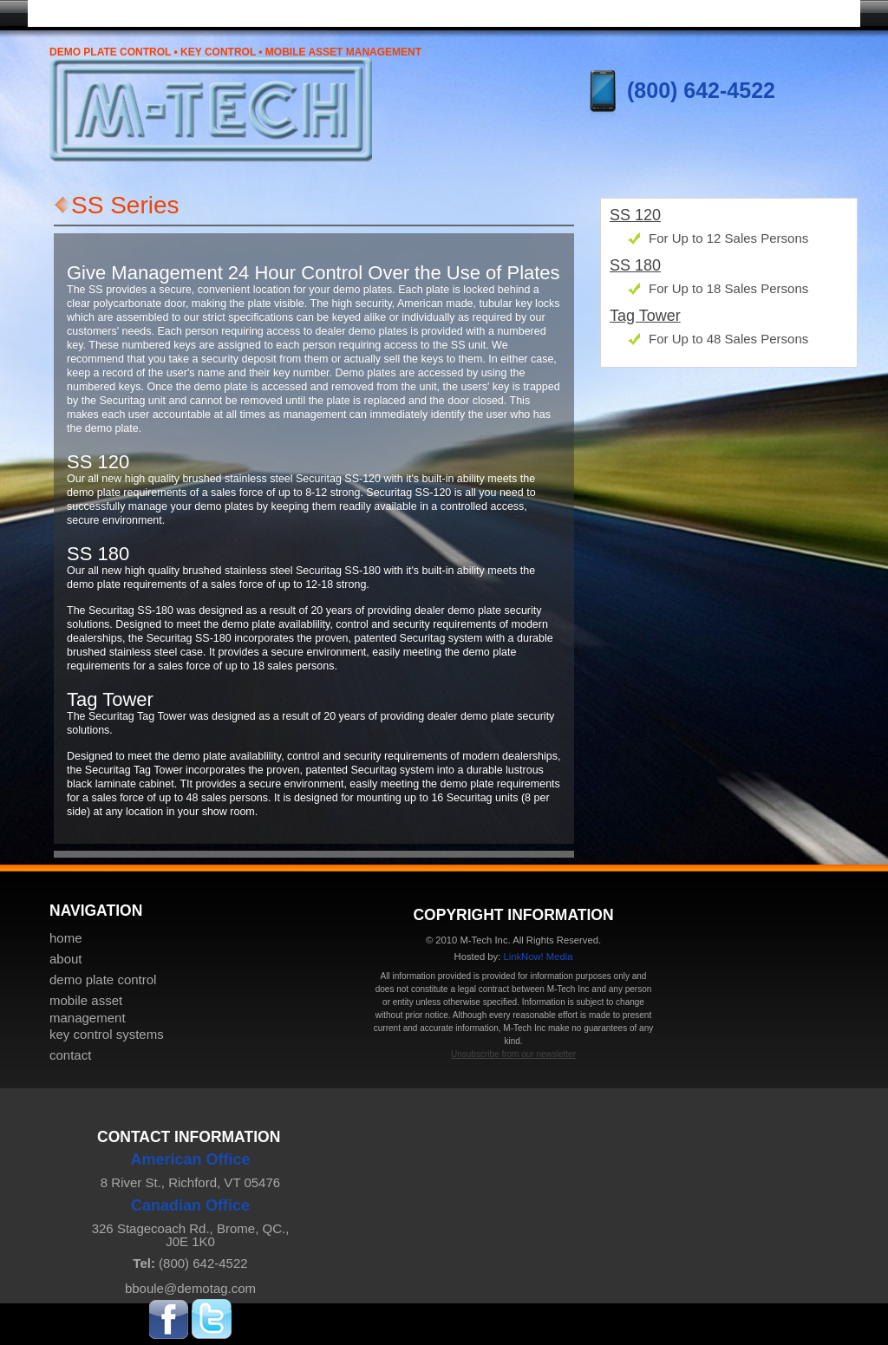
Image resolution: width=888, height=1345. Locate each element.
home (97, 12)
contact (70, 1055)
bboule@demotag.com (190, 1288)
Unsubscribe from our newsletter (513, 1054)
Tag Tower (645, 315)
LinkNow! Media (537, 956)
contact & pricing (791, 12)
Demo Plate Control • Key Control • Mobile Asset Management (235, 52)
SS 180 (635, 265)
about (65, 958)
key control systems (651, 12)
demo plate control (102, 979)
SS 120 (635, 215)
